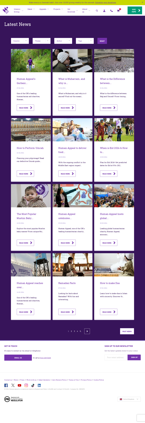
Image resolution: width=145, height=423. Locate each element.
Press (22, 379)
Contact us (8, 379)
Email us (18, 358)
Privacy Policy (86, 379)
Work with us (31, 379)
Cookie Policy (99, 379)
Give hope (133, 10)
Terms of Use (74, 379)
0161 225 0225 (45, 358)
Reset (102, 41)
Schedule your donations (105, 2)
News (16, 379)
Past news (127, 331)
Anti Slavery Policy (59, 379)
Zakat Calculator (44, 379)
